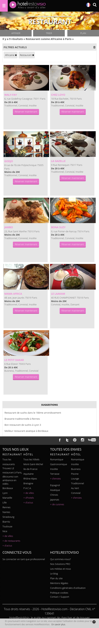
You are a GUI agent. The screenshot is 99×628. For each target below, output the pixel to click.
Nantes (6, 512)
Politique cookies (59, 592)
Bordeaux (7, 488)
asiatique (55, 490)
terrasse (54, 473)
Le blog (54, 573)
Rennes (6, 507)
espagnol (55, 485)
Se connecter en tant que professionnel (23, 559)
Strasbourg (8, 516)
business (76, 469)
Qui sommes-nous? (60, 559)
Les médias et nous (60, 568)
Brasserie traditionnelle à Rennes (22, 418)
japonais (54, 499)
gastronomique (58, 464)
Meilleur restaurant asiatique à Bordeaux (26, 431)
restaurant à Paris (11, 472)
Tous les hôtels (31, 459)
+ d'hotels (28, 497)
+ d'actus (7, 545)
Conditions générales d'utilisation (68, 588)
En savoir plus (58, 624)
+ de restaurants (11, 540)
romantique (56, 459)
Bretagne (28, 483)
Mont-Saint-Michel (33, 464)
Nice (4, 531)
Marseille (7, 497)
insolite (54, 469)
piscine (75, 473)
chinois (54, 494)
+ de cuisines (57, 504)
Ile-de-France (30, 469)
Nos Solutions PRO (60, 564)
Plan (83, 33)
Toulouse (7, 526)
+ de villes (7, 536)
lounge (75, 478)
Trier (49, 33)
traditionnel (77, 483)
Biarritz (6, 521)
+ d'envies (55, 478)
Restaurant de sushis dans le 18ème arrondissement (32, 412)
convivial (75, 493)
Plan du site (56, 578)
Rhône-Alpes (30, 478)
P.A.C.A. (27, 488)
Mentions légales (59, 583)
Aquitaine (28, 473)
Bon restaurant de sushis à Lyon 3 (22, 424)
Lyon (5, 493)
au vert (75, 488)
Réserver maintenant (26, 111)
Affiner (15, 33)
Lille (4, 502)
